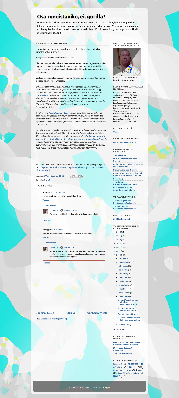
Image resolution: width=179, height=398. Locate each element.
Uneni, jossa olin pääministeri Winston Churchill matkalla (127, 343)
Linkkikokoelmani (121, 219)
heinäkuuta (123, 277)
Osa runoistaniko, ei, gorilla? (71, 16)
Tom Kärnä (55, 210)
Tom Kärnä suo (120, 155)
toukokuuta (124, 285)
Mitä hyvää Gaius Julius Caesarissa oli (124, 349)
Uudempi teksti (45, 312)
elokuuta (122, 273)
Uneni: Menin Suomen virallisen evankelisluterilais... (128, 302)
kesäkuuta (123, 281)
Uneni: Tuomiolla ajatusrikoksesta (127, 309)
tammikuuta (124, 325)
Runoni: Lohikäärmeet (128, 314)
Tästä (116, 132)
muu (132, 367)
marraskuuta (124, 262)
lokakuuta (123, 266)
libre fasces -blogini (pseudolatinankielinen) (124, 189)
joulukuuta (123, 258)
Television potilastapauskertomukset (125, 183)
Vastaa (46, 200)
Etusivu (71, 312)
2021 (118, 251)
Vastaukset (50, 205)
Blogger (106, 387)
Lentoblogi (118, 179)
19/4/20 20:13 (70, 247)
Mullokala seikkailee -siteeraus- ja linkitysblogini (128, 165)
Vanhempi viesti (97, 312)
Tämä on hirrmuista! (122, 353)
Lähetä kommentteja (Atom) (54, 319)
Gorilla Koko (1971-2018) (124, 142)
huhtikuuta (123, 289)
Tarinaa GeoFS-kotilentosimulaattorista (124, 207)
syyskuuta (123, 270)
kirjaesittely (118, 364)
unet (48, 180)
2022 (118, 247)
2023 (118, 243)
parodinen (117, 370)
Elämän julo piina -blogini (125, 170)
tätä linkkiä (42, 95)
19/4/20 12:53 (58, 230)
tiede (119, 373)
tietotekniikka (132, 373)
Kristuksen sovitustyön (60, 113)
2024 (118, 240)
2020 (118, 255)
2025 (118, 236)
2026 (118, 232)
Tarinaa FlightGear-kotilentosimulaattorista (124, 201)
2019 (118, 329)
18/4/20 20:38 (70, 210)
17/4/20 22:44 (58, 192)
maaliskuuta (124, 293)
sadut (140, 370)
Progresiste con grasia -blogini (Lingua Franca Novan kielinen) (127, 174)
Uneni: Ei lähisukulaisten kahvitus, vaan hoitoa (129, 319)
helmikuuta (123, 296)
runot (128, 370)
